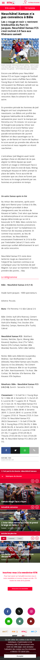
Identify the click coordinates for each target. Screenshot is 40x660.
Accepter (20, 656)
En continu (10, 8)
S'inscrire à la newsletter (20, 588)
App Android (31, 621)
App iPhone (19, 621)
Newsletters (8, 621)
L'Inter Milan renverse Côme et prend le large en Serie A (19, 523)
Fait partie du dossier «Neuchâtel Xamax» (19, 471)
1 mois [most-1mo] (20, 538)
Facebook (7, 611)
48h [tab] (4, 538)
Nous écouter (35, 2)
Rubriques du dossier (12, 476)
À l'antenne (30, 8)
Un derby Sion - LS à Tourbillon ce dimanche (17, 555)
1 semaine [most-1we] (11, 538)
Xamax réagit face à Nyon (13, 501)
